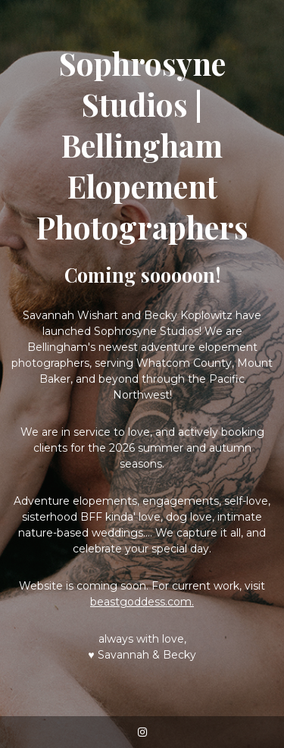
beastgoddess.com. (142, 602)
